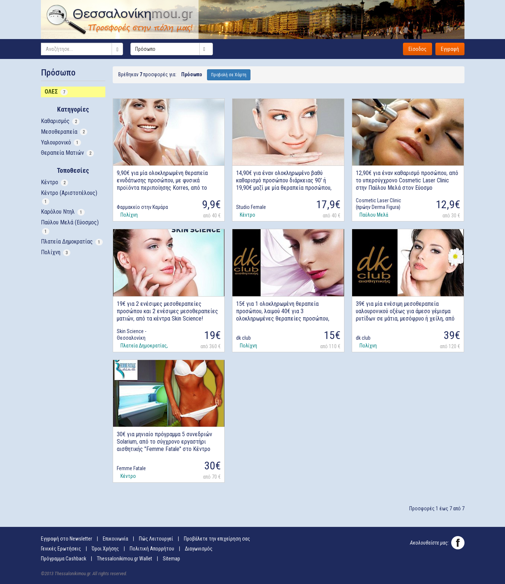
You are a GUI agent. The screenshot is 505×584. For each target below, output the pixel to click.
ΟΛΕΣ (56, 91)
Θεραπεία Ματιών (67, 153)
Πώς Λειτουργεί (156, 539)
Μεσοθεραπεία (64, 132)
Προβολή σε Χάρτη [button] (228, 74)
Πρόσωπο (173, 49)
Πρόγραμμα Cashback (63, 559)
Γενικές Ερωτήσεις (61, 549)
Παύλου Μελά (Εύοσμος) (70, 227)
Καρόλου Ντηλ (63, 212)
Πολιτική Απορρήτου (152, 549)
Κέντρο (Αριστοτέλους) (69, 197)
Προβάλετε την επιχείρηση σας (217, 539)
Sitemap (171, 559)
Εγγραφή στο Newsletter (66, 539)
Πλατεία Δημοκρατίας (72, 241)
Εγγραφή (450, 49)
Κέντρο (54, 182)
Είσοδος (417, 49)
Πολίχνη (55, 252)
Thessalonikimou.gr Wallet (124, 559)
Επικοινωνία (115, 539)
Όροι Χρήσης (105, 549)
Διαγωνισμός (199, 549)
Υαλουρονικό (61, 142)
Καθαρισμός (60, 121)
